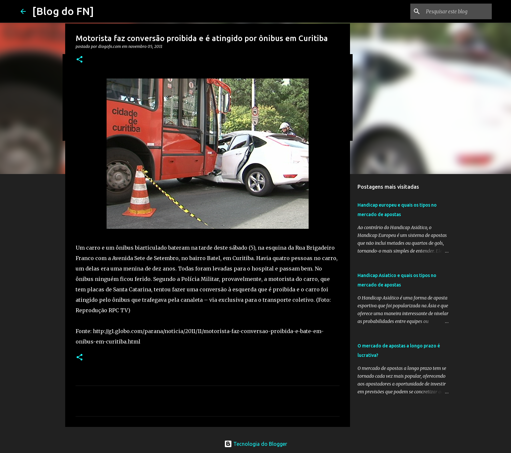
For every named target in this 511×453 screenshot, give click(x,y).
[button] (79, 59)
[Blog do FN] (63, 11)
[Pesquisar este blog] (457, 11)
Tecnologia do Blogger (255, 444)
